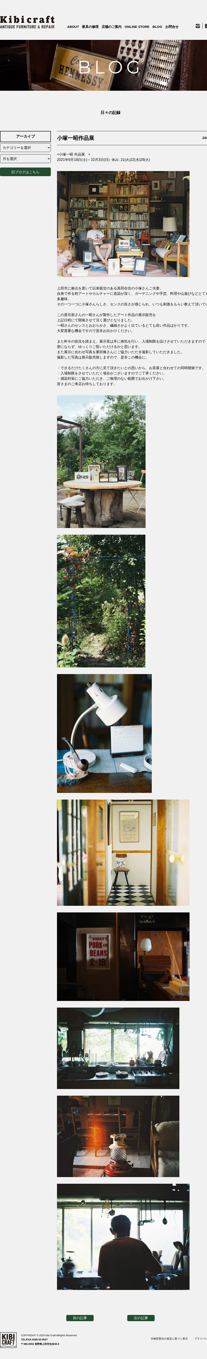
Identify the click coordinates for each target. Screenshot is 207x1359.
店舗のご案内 (112, 27)
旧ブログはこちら (25, 171)
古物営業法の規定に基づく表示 (169, 1338)
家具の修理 (90, 27)
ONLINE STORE (137, 27)
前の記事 (80, 1318)
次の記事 (141, 1318)
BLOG (157, 27)
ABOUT (73, 27)
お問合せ (172, 27)
